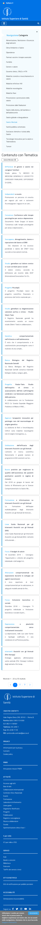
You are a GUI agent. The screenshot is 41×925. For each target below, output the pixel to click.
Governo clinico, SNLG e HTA (16, 71)
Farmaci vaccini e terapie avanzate (18, 57)
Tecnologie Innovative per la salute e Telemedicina (19, 140)
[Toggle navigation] (4, 23)
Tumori (8, 146)
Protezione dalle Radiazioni (16, 105)
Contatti (6, 751)
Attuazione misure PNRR (12, 768)
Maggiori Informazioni (9, 922)
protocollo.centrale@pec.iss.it (18, 733)
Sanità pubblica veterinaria (15, 127)
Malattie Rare (11, 93)
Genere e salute (12, 66)
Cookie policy (8, 754)
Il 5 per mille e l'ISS (10, 842)
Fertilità (9, 62)
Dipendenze (10, 52)
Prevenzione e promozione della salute (17, 99)
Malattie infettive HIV (14, 83)
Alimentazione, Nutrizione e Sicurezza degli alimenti (20, 41)
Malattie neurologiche (14, 88)
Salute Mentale (11, 122)
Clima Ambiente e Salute (15, 47)
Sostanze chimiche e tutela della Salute (18, 133)
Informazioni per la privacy (13, 747)
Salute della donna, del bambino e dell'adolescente (18, 111)
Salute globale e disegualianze (17, 117)
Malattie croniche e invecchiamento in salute (20, 77)
